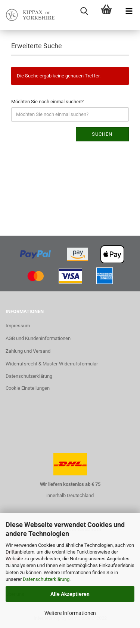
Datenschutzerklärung (46, 579)
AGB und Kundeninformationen (38, 338)
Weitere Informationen (70, 613)
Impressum (18, 325)
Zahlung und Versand (28, 351)
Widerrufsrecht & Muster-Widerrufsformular (52, 364)
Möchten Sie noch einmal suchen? (47, 101)
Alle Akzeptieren (70, 594)
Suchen (102, 134)
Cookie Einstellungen (28, 388)
